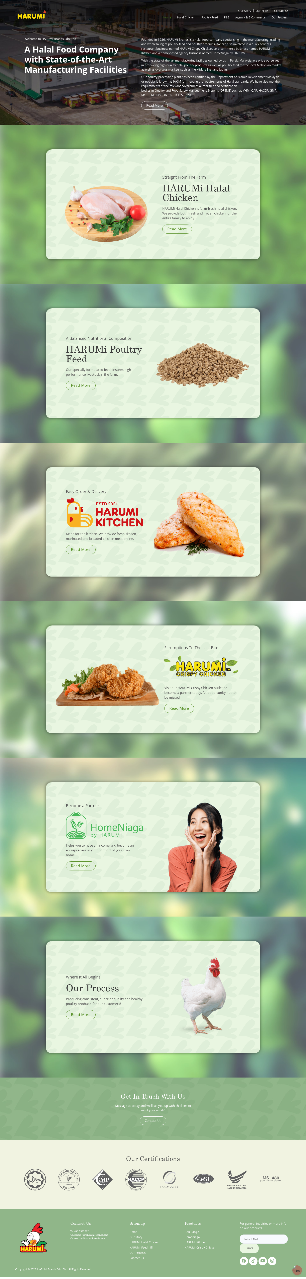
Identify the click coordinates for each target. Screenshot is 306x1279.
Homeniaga (192, 1237)
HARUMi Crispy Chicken (200, 1247)
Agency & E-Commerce (250, 17)
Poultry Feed (209, 17)
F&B (226, 17)
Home (167, 17)
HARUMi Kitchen (196, 1242)
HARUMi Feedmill (141, 1247)
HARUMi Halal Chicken (144, 1242)
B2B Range (192, 1232)
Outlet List (263, 11)
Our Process (280, 17)
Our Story (244, 11)
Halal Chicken (186, 17)
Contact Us (281, 11)
